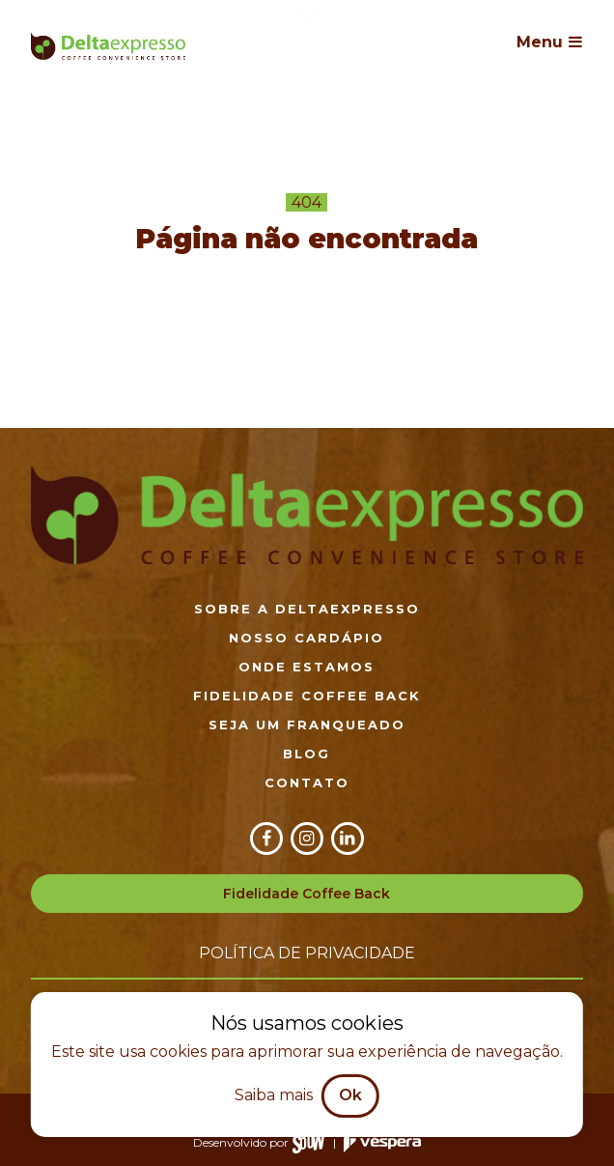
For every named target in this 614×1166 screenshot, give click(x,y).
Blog (306, 753)
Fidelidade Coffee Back (307, 695)
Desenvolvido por (259, 1142)
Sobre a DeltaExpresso (307, 608)
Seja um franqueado (307, 724)
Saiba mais (274, 1095)
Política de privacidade (307, 953)
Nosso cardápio (306, 637)
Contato (307, 782)
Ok (350, 1095)
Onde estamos (306, 666)
